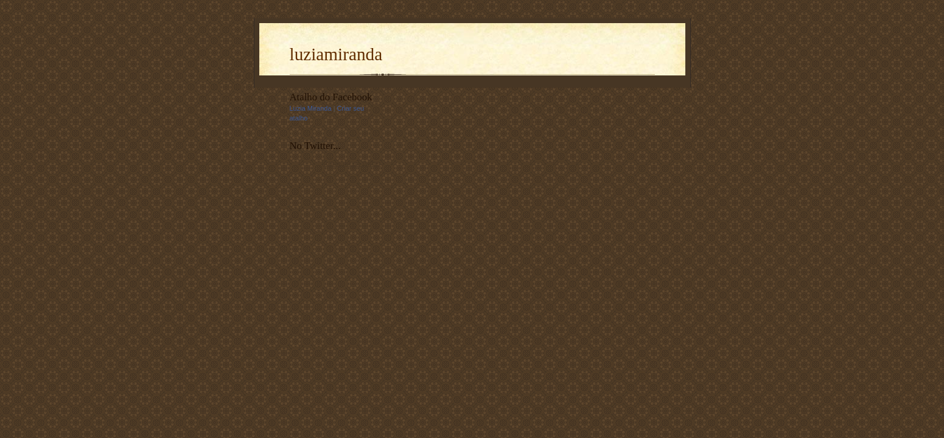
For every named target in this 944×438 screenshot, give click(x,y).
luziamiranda (336, 54)
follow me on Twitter (351, 163)
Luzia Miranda (311, 108)
